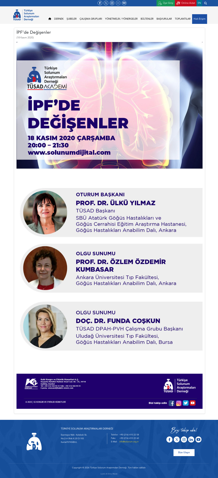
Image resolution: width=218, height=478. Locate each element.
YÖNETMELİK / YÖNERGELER (121, 19)
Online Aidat (185, 3)
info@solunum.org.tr (129, 442)
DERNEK (59, 19)
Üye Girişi (165, 3)
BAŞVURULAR (164, 19)
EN (199, 3)
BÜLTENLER (147, 19)
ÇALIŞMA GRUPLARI (91, 19)
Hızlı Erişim (200, 19)
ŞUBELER (72, 19)
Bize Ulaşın (184, 452)
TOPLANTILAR (183, 19)
